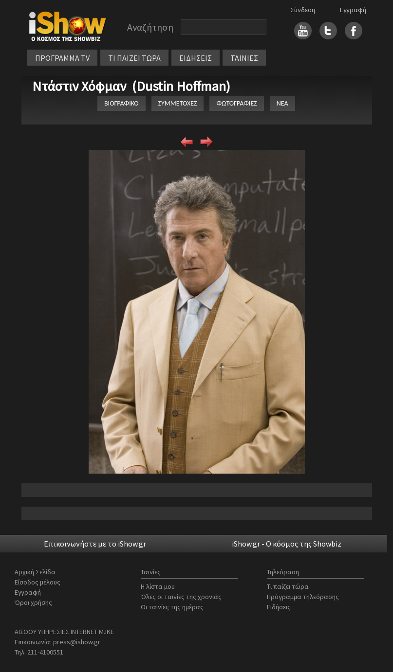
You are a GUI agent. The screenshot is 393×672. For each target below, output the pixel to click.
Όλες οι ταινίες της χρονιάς (181, 596)
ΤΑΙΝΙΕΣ (244, 58)
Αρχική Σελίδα (35, 571)
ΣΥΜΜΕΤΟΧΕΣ (177, 103)
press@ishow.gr (76, 641)
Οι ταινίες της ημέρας (172, 606)
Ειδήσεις (279, 606)
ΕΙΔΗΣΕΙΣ (195, 58)
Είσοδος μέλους (37, 582)
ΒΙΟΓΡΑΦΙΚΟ (121, 103)
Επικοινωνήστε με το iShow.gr (95, 543)
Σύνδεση (302, 9)
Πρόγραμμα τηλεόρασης (303, 596)
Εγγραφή (353, 9)
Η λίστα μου (158, 586)
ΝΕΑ (282, 103)
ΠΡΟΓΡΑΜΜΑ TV (62, 58)
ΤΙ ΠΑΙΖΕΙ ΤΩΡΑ (134, 58)
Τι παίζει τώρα (288, 586)
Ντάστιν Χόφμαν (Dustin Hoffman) (131, 86)
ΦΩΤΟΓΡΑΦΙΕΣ (236, 103)
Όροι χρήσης (33, 602)
